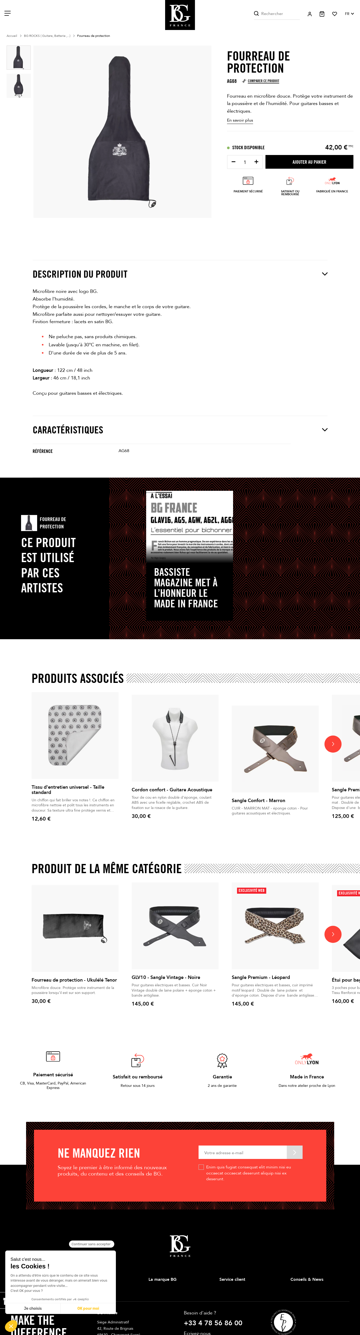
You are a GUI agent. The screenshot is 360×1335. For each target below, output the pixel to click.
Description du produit (180, 274)
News (295, 1298)
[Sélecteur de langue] (349, 14)
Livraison (226, 1289)
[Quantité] (244, 162)
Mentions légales (233, 1298)
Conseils (297, 1289)
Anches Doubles (91, 1323)
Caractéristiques (180, 430)
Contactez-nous (232, 1323)
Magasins (156, 1298)
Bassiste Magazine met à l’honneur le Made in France (186, 588)
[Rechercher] (277, 13)
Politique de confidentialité (241, 1315)
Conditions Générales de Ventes (246, 1306)
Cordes (83, 1315)
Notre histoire (160, 1289)
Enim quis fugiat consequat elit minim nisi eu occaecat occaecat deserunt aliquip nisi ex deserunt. (248, 1173)
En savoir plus (240, 120)
